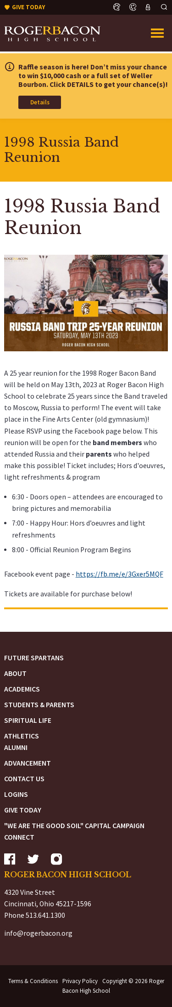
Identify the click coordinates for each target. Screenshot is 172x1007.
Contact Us (24, 778)
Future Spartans (34, 657)
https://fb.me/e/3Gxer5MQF (119, 574)
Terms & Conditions (33, 981)
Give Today (22, 810)
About (15, 673)
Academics (22, 689)
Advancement (27, 763)
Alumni (16, 747)
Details (40, 102)
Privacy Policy (80, 981)
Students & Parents (39, 704)
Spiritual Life (27, 720)
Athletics (21, 736)
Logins (16, 794)
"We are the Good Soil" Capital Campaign (74, 825)
